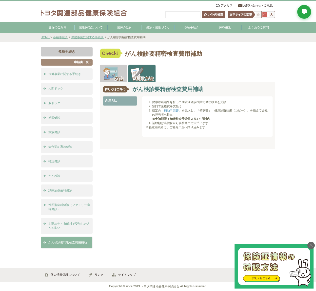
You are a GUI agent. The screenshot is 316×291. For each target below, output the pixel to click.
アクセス (227, 5)
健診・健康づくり (158, 27)
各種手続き (191, 27)
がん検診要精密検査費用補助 (67, 242)
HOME (45, 37)
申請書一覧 (81, 62)
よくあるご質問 (258, 27)
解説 (113, 73)
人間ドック (55, 88)
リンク (99, 274)
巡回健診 (54, 117)
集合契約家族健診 (60, 146)
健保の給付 (124, 27)
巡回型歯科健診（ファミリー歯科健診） (69, 207)
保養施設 (225, 27)
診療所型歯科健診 (60, 190)
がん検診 (54, 176)
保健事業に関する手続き (87, 37)
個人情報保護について (65, 274)
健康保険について (91, 27)
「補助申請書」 (171, 110)
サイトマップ (127, 274)
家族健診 (54, 132)
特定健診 (54, 161)
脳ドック (54, 103)
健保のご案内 (57, 27)
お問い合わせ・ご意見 (258, 5)
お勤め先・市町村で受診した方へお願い (69, 226)
